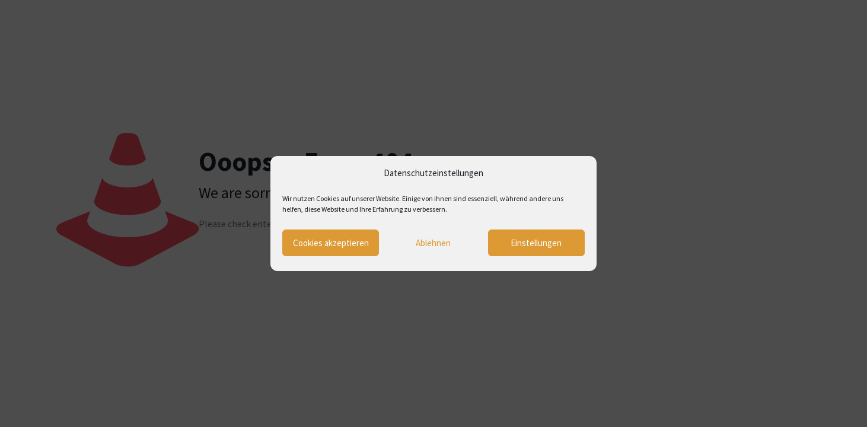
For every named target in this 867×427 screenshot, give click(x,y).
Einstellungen (536, 242)
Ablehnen (433, 242)
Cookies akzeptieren (331, 242)
